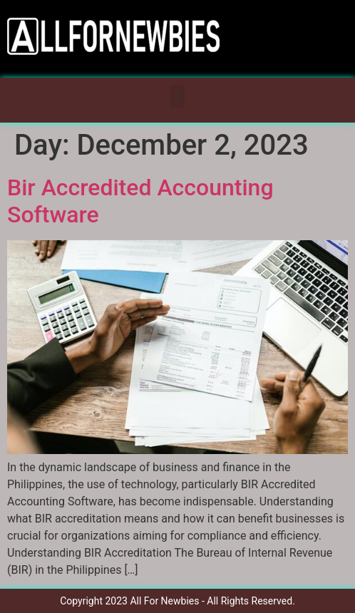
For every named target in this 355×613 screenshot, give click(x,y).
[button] (177, 96)
